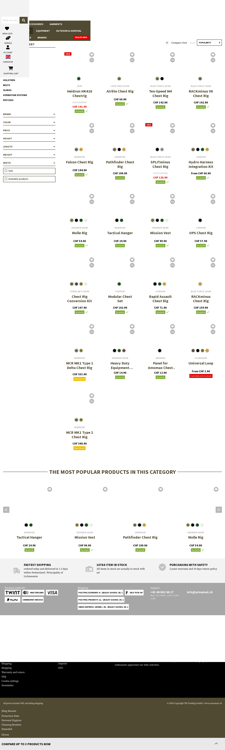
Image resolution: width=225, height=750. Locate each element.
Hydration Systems (15, 95)
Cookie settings (10, 681)
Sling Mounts (9, 711)
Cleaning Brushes (11, 724)
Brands (188, 24)
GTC (60, 667)
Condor (201, 156)
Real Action (158, 24)
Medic (5, 739)
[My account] (174, 10)
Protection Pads (10, 716)
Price (29, 130)
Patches (8, 100)
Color (29, 122)
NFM (79, 86)
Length (29, 146)
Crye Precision (120, 86)
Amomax (160, 358)
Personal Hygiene (11, 720)
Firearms (10, 24)
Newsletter (8, 685)
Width (29, 162)
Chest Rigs (10, 57)
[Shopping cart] (204, 10)
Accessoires (12, 66)
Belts (6, 85)
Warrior (79, 156)
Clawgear (201, 358)
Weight (29, 154)
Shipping (7, 663)
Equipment (107, 24)
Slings (7, 90)
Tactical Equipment (81, 24)
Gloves (5, 734)
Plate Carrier (11, 52)
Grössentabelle (10, 654)
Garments (56, 24)
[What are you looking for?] (100, 10)
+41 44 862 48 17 (162, 592)
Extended (7, 729)
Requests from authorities (72, 659)
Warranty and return (13, 672)
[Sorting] (209, 42)
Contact (6, 659)
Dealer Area (216, 24)
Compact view (179, 42)
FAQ (4, 676)
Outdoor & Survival (132, 24)
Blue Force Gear (160, 86)
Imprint (62, 663)
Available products (18, 178)
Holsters (9, 80)
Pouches (8, 75)
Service (7, 649)
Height (29, 138)
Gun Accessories (32, 24)
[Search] (133, 10)
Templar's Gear (79, 291)
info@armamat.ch (200, 592)
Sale (175, 24)
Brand (29, 114)
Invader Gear (79, 227)
